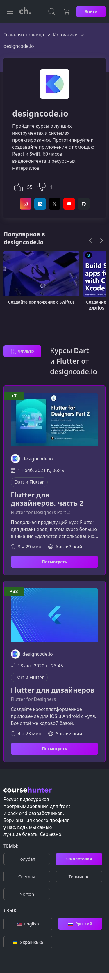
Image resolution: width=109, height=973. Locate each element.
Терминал (79, 876)
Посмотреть (54, 561)
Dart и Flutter (29, 482)
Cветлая (26, 876)
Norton (26, 894)
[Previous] (90, 240)
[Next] (101, 240)
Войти (91, 11)
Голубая (26, 859)
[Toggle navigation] (9, 12)
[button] (18, 186)
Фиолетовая (79, 859)
